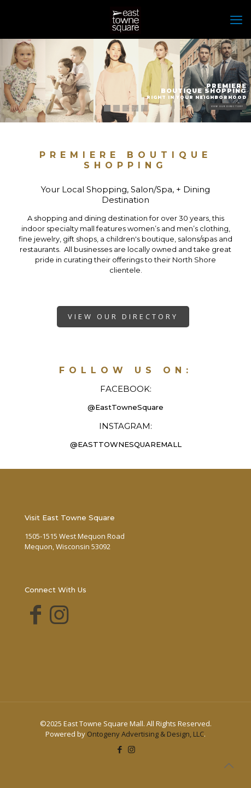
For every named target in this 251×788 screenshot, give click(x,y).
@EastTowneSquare (125, 407)
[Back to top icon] (228, 765)
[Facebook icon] (120, 749)
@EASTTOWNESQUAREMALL (126, 444)
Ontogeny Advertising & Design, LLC (145, 734)
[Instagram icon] (131, 749)
